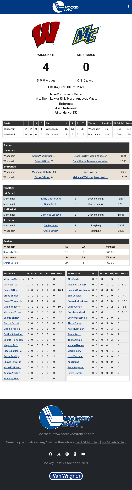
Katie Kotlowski (12, 367)
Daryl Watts (79, 161)
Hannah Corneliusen (79, 290)
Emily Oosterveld (51, 198)
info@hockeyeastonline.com (73, 434)
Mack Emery (74, 350)
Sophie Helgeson (13, 339)
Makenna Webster (97, 161)
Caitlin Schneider (13, 334)
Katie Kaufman (76, 328)
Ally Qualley (74, 279)
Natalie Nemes (76, 345)
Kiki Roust (73, 362)
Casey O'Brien (42, 161)
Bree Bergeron (76, 367)
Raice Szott (50, 204)
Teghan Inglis (75, 339)
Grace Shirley (81, 156)
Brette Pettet (11, 323)
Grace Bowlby (51, 230)
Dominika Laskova (51, 214)
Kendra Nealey (12, 373)
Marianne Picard (13, 312)
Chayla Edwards (12, 362)
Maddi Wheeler (98, 156)
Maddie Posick (12, 328)
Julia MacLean (75, 356)
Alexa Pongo (75, 323)
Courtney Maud (76, 312)
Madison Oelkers (77, 284)
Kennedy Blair (11, 252)
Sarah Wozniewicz (42, 156)
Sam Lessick (74, 295)
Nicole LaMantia (13, 350)
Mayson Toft (11, 345)
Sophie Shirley (12, 317)
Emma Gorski (10, 262)
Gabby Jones (51, 225)
